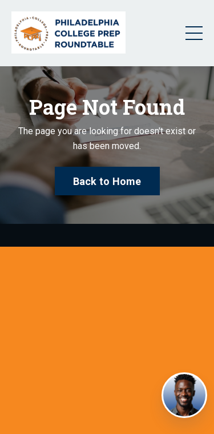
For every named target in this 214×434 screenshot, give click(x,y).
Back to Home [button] (107, 181)
